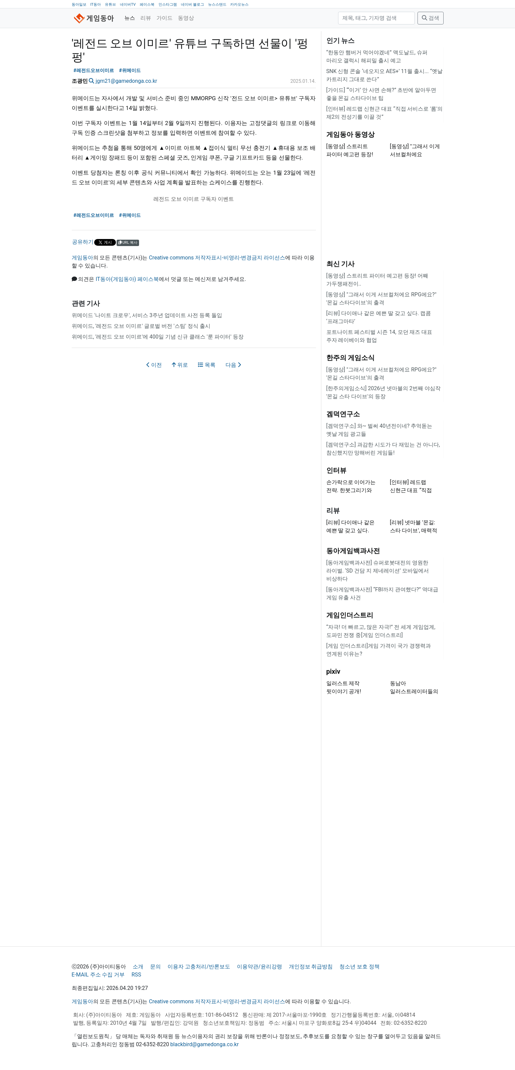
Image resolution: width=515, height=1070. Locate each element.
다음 (233, 365)
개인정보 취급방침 (311, 966)
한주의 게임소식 (350, 358)
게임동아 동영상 (350, 134)
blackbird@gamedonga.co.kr (204, 1044)
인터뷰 (336, 470)
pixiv (333, 671)
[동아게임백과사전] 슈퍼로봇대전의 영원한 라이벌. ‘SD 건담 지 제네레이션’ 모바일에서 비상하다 (377, 570)
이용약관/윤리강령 (259, 966)
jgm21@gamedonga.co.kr (126, 81)
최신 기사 (340, 264)
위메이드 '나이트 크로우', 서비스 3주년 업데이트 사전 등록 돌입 (147, 315)
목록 (206, 365)
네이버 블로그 (192, 4)
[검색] (376, 18)
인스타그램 (167, 4)
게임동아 (82, 257)
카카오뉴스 (239, 4)
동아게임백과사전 (353, 551)
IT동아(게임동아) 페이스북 (127, 279)
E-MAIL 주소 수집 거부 (98, 974)
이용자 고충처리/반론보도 (199, 966)
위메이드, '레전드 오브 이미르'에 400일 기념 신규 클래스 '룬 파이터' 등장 (158, 337)
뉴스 (129, 18)
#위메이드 (130, 70)
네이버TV (128, 4)
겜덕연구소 (343, 414)
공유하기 (82, 242)
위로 (180, 365)
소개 (138, 966)
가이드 (164, 18)
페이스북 (147, 4)
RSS (136, 974)
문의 (155, 966)
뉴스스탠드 (217, 4)
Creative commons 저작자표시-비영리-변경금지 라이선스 (217, 257)
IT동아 (95, 4)
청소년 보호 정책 (359, 966)
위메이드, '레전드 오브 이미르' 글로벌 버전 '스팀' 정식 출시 (141, 326)
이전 (154, 365)
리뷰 (145, 18)
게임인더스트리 (349, 615)
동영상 (186, 18)
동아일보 (79, 4)
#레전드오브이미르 (93, 70)
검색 (430, 18)
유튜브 (110, 4)
